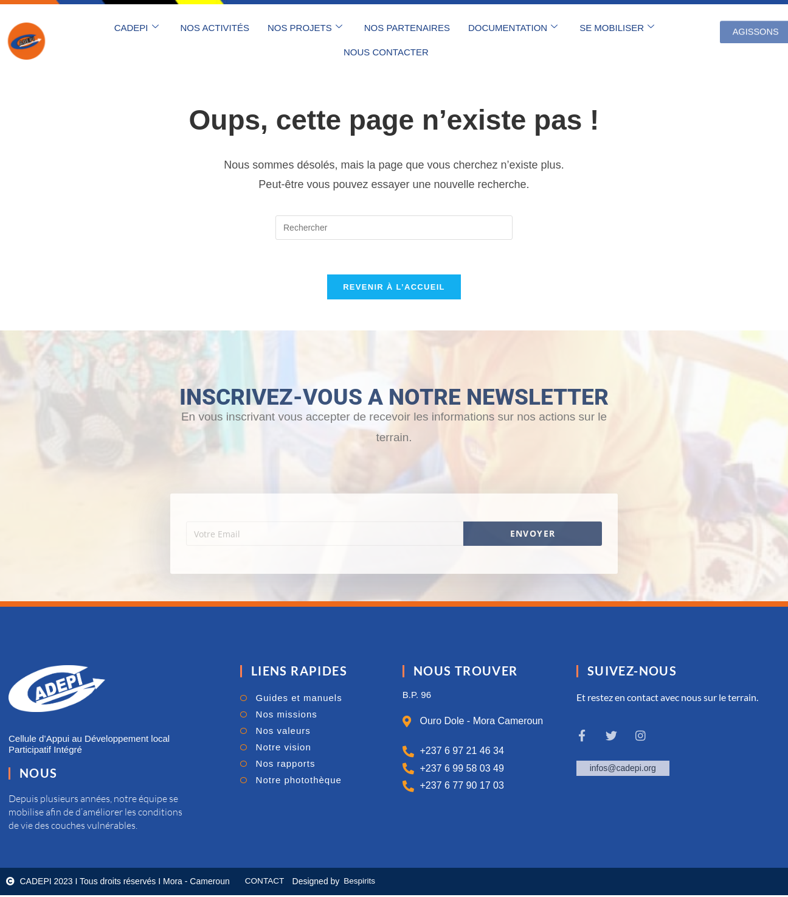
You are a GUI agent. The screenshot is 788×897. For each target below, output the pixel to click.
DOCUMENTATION (513, 27)
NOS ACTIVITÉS (215, 28)
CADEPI (136, 27)
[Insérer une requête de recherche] (394, 227)
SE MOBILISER (616, 27)
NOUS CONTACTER (386, 52)
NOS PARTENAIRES (407, 28)
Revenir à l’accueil (394, 289)
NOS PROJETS (305, 27)
